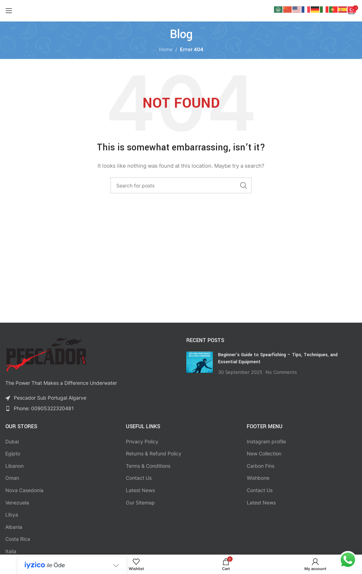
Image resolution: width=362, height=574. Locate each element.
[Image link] (46, 354)
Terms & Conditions (148, 466)
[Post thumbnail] (199, 363)
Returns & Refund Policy (153, 453)
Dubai (12, 441)
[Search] (181, 185)
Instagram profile (266, 441)
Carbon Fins (260, 466)
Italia (10, 551)
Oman (12, 478)
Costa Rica (17, 539)
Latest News (140, 490)
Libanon (14, 466)
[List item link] (90, 408)
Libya (11, 515)
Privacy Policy (142, 441)
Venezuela (17, 503)
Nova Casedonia (24, 490)
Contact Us (139, 478)
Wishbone (258, 478)
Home (166, 49)
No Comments (281, 372)
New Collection (264, 453)
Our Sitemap (140, 503)
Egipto (12, 453)
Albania (13, 527)
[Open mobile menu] (9, 11)
